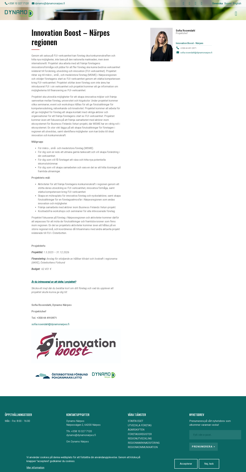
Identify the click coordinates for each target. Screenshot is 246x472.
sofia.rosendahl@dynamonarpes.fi (50, 324)
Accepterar (186, 463)
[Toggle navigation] (236, 13)
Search (171, 3)
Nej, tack (209, 463)
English (237, 3)
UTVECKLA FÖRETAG (140, 425)
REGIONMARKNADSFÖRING (144, 442)
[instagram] (195, 3)
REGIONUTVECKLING (140, 438)
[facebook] (183, 3)
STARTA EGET (135, 421)
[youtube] (189, 3)
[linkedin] (201, 3)
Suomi (227, 3)
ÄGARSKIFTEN (136, 429)
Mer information (35, 467)
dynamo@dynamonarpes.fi (50, 3)
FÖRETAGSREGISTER (140, 434)
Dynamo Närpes (75, 421)
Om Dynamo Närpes (77, 441)
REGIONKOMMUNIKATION (143, 447)
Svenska (217, 3)
